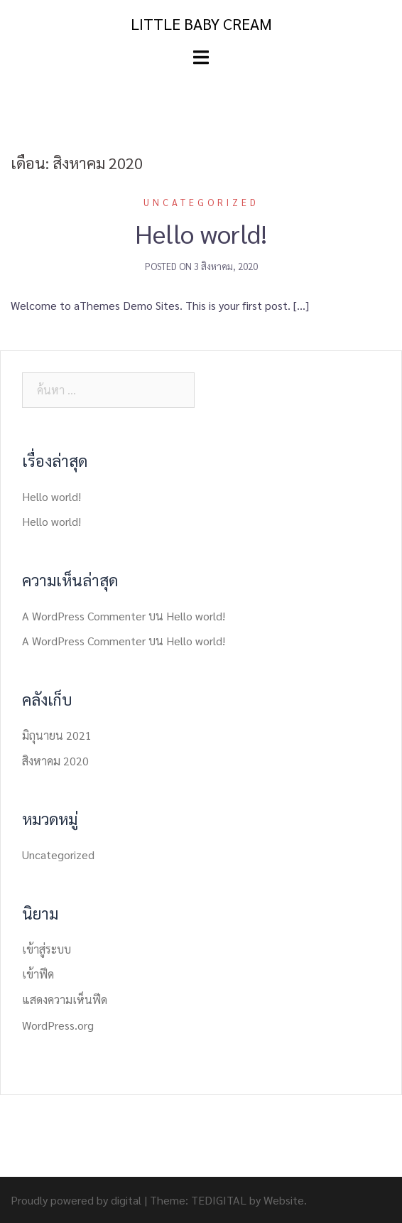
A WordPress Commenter (84, 615)
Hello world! (201, 233)
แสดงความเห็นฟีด (64, 999)
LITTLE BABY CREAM (201, 23)
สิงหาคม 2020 (55, 760)
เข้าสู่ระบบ (46, 949)
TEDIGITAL (218, 1199)
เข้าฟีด (38, 973)
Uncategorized (201, 202)
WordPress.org (58, 1025)
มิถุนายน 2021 (57, 735)
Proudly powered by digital (76, 1199)
